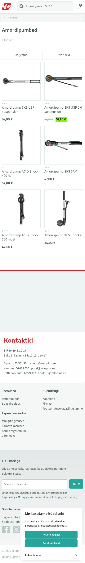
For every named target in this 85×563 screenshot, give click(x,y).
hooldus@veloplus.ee (52, 373)
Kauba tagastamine (14, 431)
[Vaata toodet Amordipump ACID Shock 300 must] (21, 208)
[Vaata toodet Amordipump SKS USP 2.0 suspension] (63, 81)
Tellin (76, 484)
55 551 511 (21, 363)
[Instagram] (16, 529)
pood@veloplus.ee (43, 368)
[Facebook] (6, 529)
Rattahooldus (10, 399)
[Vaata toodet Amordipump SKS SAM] (63, 145)
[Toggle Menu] (8, 6)
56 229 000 (29, 373)
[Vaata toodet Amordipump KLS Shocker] (63, 208)
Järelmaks (8, 436)
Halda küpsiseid (12, 557)
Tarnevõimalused (13, 426)
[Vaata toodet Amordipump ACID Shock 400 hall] (21, 145)
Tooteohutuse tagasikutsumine (62, 409)
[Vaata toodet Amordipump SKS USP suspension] (21, 81)
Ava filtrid (64, 55)
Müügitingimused (13, 421)
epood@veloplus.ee (43, 363)
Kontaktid (48, 399)
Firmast (47, 404)
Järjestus (21, 55)
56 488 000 (22, 368)
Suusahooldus (11, 404)
